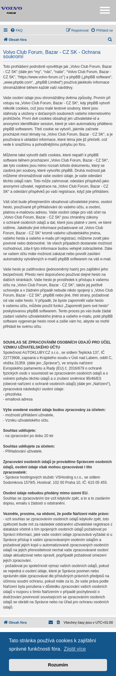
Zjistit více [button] (75, 649)
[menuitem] (16, 30)
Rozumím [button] (58, 664)
